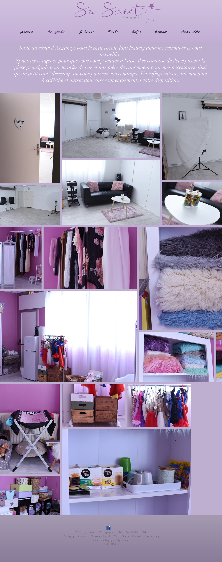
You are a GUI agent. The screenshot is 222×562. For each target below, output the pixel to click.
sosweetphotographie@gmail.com (111, 540)
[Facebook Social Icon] (108, 528)
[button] (87, 32)
